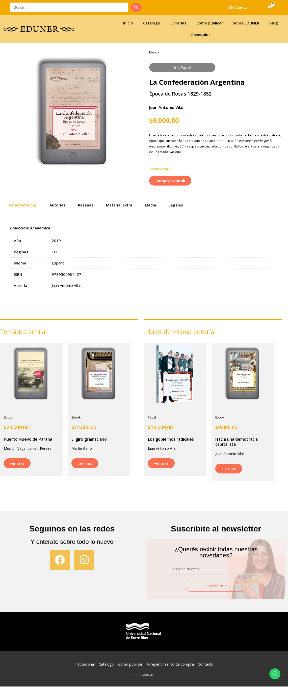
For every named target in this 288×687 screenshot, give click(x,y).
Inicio (128, 22)
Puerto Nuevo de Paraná (28, 439)
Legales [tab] (176, 204)
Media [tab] (150, 204)
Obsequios (201, 34)
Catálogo (151, 22)
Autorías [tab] (57, 204)
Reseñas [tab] (85, 204)
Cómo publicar (209, 22)
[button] (160, 169)
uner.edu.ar (144, 674)
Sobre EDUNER (246, 22)
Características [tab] (23, 204)
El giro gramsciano (89, 439)
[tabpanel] (144, 262)
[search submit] (136, 7)
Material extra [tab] (119, 204)
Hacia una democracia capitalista (236, 441)
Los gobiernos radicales (171, 439)
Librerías (178, 22)
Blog (273, 22)
